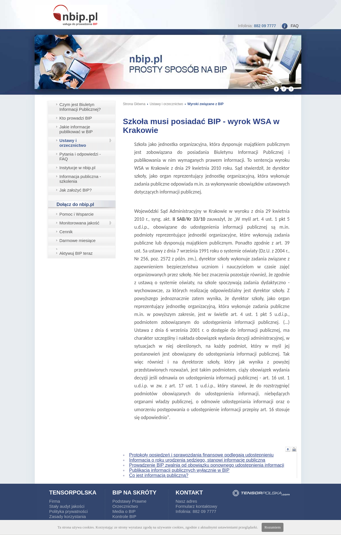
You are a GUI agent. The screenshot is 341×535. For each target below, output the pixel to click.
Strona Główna (134, 104)
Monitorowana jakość (79, 222)
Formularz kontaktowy (196, 506)
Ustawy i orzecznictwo (73, 143)
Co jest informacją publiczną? (158, 475)
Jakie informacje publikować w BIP (76, 129)
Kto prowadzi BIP (76, 118)
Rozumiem (272, 527)
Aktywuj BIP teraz (76, 253)
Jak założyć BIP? (76, 190)
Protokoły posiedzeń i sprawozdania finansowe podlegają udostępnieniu (201, 455)
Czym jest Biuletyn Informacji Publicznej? (80, 107)
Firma (54, 501)
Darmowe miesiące (78, 240)
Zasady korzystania (67, 516)
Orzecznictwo (125, 506)
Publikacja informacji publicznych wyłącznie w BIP (179, 470)
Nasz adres (186, 501)
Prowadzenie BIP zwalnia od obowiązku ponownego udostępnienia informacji (206, 465)
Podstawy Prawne (130, 501)
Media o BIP (124, 511)
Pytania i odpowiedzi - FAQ (80, 156)
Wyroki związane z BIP (205, 104)
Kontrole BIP (124, 516)
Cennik (66, 231)
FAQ (294, 26)
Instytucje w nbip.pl (78, 167)
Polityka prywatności (68, 511)
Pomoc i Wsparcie (77, 214)
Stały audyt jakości (66, 506)
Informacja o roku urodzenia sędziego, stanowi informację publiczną (197, 460)
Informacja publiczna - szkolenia (80, 179)
